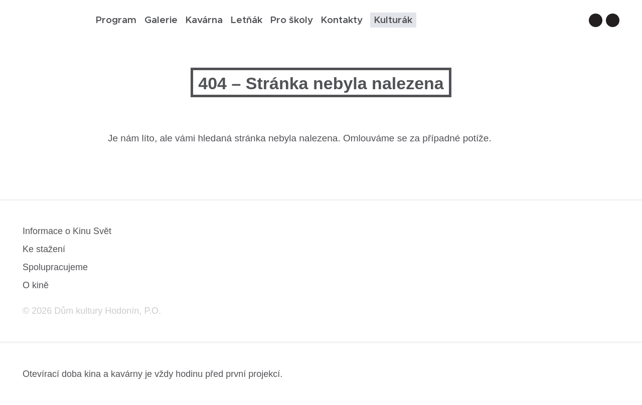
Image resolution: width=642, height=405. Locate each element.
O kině (36, 285)
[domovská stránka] (52, 23)
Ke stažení (44, 249)
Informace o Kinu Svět (67, 231)
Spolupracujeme (55, 267)
